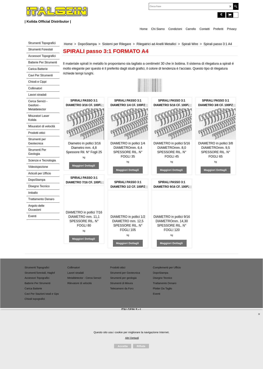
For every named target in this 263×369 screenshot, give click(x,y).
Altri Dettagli (132, 338)
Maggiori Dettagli (84, 165)
